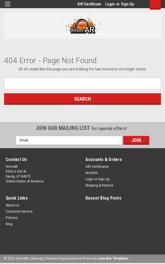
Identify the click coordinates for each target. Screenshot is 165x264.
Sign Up (127, 4)
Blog (9, 224)
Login (110, 4)
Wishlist (91, 173)
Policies (12, 218)
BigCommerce (70, 258)
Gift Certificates (97, 167)
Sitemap (37, 258)
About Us (12, 205)
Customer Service (19, 211)
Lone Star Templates (113, 258)
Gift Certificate (89, 4)
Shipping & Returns (99, 185)
